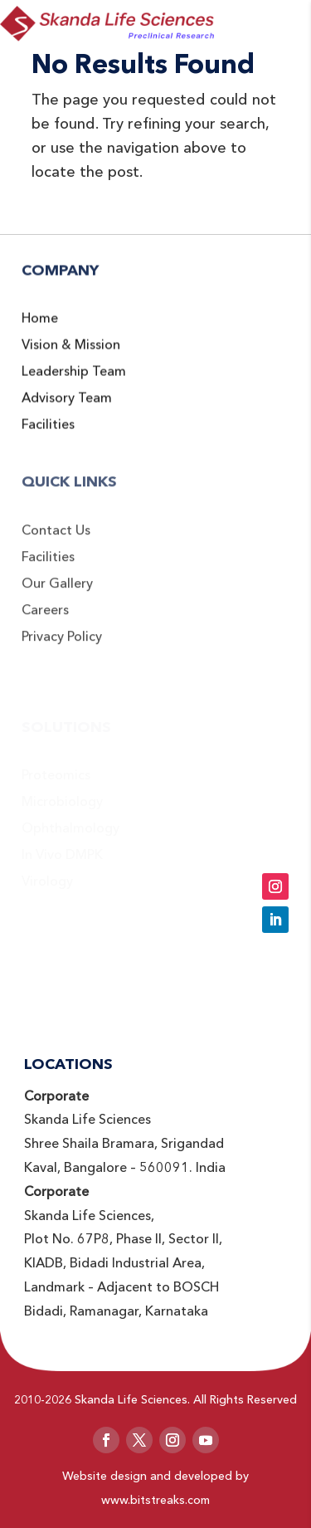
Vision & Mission (71, 355)
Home (40, 328)
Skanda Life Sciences (131, 1399)
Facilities (48, 434)
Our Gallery (57, 596)
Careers (45, 623)
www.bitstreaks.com (155, 1499)
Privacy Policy (62, 649)
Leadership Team (74, 381)
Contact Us (56, 543)
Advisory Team (67, 408)
